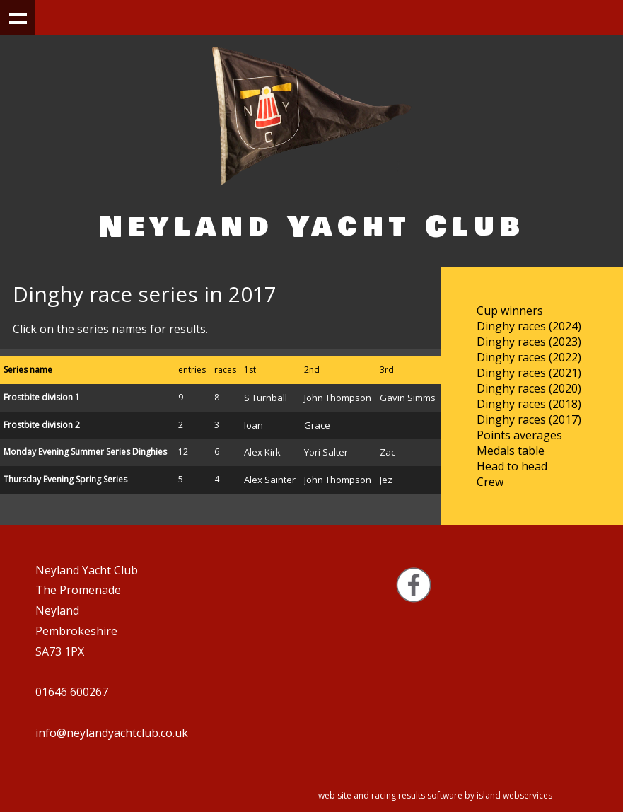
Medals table (511, 450)
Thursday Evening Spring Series (65, 479)
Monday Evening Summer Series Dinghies (85, 452)
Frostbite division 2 (42, 425)
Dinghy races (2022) (529, 357)
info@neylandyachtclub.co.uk (111, 733)
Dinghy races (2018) (529, 404)
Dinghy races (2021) (529, 373)
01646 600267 (71, 692)
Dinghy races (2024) (529, 326)
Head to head (512, 466)
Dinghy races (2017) (529, 419)
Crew (490, 481)
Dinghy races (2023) (529, 341)
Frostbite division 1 (42, 397)
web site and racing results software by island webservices (435, 795)
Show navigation (17, 17)
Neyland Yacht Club (311, 226)
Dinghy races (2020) (529, 388)
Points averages (519, 435)
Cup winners (510, 310)
